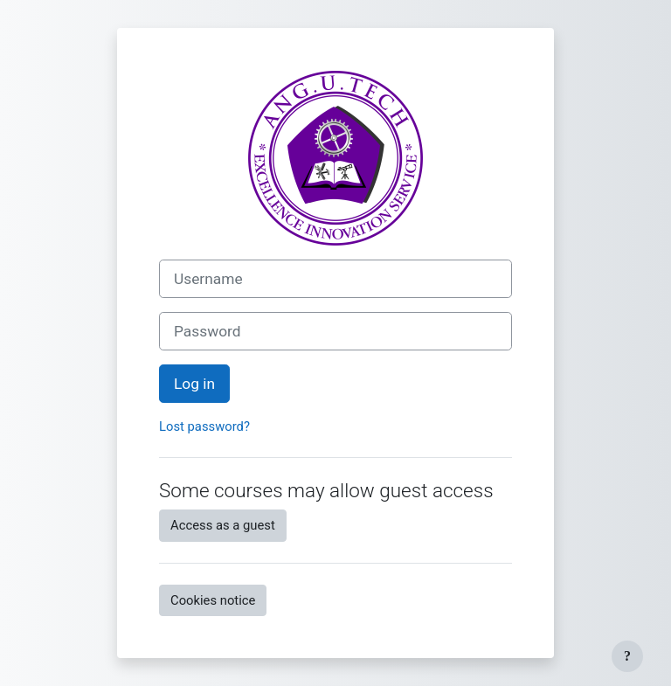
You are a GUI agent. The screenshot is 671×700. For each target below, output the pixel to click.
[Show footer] (627, 656)
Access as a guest (222, 525)
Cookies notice (212, 600)
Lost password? (204, 426)
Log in (194, 383)
